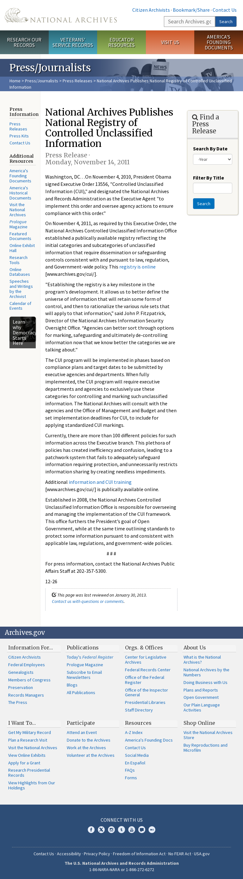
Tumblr (121, 829)
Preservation (20, 687)
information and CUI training (100, 482)
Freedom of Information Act (139, 854)
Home (15, 81)
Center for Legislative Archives (145, 659)
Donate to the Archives (88, 740)
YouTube (131, 829)
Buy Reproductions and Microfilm (205, 747)
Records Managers (26, 695)
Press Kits (19, 136)
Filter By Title (208, 177)
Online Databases (19, 272)
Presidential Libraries (145, 702)
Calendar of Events (20, 305)
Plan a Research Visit (27, 740)
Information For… (30, 647)
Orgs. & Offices (144, 647)
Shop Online (199, 723)
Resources (138, 723)
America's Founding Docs (149, 740)
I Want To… (22, 723)
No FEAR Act (179, 854)
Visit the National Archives (17, 210)
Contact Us (225, 10)
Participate (81, 723)
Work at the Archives (86, 747)
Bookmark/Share (191, 10)
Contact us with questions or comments (88, 601)
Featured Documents (20, 236)
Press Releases (77, 81)
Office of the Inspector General (146, 692)
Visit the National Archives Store (208, 735)
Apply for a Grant (24, 763)
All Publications (81, 692)
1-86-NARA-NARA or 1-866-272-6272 (121, 869)
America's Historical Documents (20, 193)
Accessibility (69, 854)
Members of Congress (29, 680)
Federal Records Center (148, 670)
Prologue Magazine (85, 664)
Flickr (152, 829)
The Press (17, 702)
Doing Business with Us (205, 682)
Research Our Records (24, 42)
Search (226, 21)
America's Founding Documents (219, 42)
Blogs (72, 685)
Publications (83, 647)
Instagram (111, 829)
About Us (195, 647)
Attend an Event (82, 732)
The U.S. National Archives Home (61, 15)
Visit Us (170, 42)
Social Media (137, 755)
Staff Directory (139, 710)
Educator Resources (121, 42)
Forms (131, 778)
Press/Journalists (41, 81)
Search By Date (210, 148)
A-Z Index (133, 732)
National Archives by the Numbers (206, 672)
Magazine (18, 224)
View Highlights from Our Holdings (31, 785)
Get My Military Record (29, 732)
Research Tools (18, 260)
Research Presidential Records (29, 772)
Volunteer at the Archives (91, 755)
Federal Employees (26, 664)
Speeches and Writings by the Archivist (21, 288)
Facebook (91, 829)
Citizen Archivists (151, 10)
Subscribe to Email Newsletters (84, 674)
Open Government (201, 697)
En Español (135, 763)
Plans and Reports (201, 690)
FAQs (130, 770)
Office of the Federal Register (144, 679)
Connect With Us (122, 820)
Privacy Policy (97, 854)
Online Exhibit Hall (22, 248)
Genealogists (21, 672)
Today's (90, 657)
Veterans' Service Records (73, 42)
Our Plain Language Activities (202, 707)
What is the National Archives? (202, 659)
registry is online (137, 266)
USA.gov (202, 854)
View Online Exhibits (27, 755)
